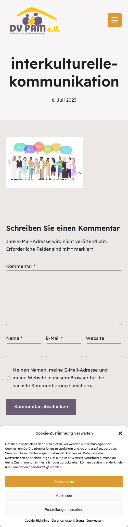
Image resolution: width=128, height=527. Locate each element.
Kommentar (20, 266)
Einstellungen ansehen (64, 509)
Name (14, 338)
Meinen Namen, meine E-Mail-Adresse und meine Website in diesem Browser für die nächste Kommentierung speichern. (60, 377)
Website (95, 338)
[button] (120, 433)
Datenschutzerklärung (68, 520)
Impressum (95, 520)
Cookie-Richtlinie (37, 520)
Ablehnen (64, 495)
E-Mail (54, 338)
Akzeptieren (64, 481)
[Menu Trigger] (115, 20)
